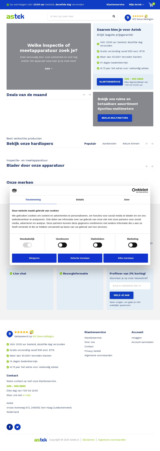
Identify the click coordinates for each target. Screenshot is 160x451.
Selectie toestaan (80, 258)
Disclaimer (88, 439)
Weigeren (34, 258)
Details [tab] (80, 199)
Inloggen (137, 337)
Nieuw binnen (131, 143)
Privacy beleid (93, 351)
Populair (90, 143)
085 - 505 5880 (133, 78)
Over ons (90, 342)
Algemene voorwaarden (98, 355)
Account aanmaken (142, 342)
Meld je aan (121, 295)
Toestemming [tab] (33, 199)
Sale (48, 68)
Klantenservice (115, 4)
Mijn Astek (136, 4)
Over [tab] (127, 199)
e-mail (26, 395)
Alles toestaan (126, 258)
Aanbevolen (109, 143)
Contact (89, 346)
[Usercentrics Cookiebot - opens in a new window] (134, 190)
